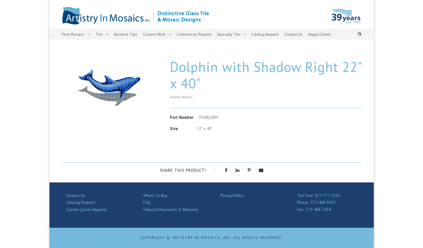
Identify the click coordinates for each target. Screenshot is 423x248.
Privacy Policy (233, 195)
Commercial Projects (194, 34)
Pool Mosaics (73, 34)
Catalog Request (266, 34)
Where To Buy (156, 195)
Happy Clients (323, 34)
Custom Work (153, 34)
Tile (99, 34)
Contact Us (296, 34)
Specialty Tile (229, 34)
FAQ (147, 202)
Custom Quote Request (87, 209)
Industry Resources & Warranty (171, 209)
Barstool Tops (125, 34)
